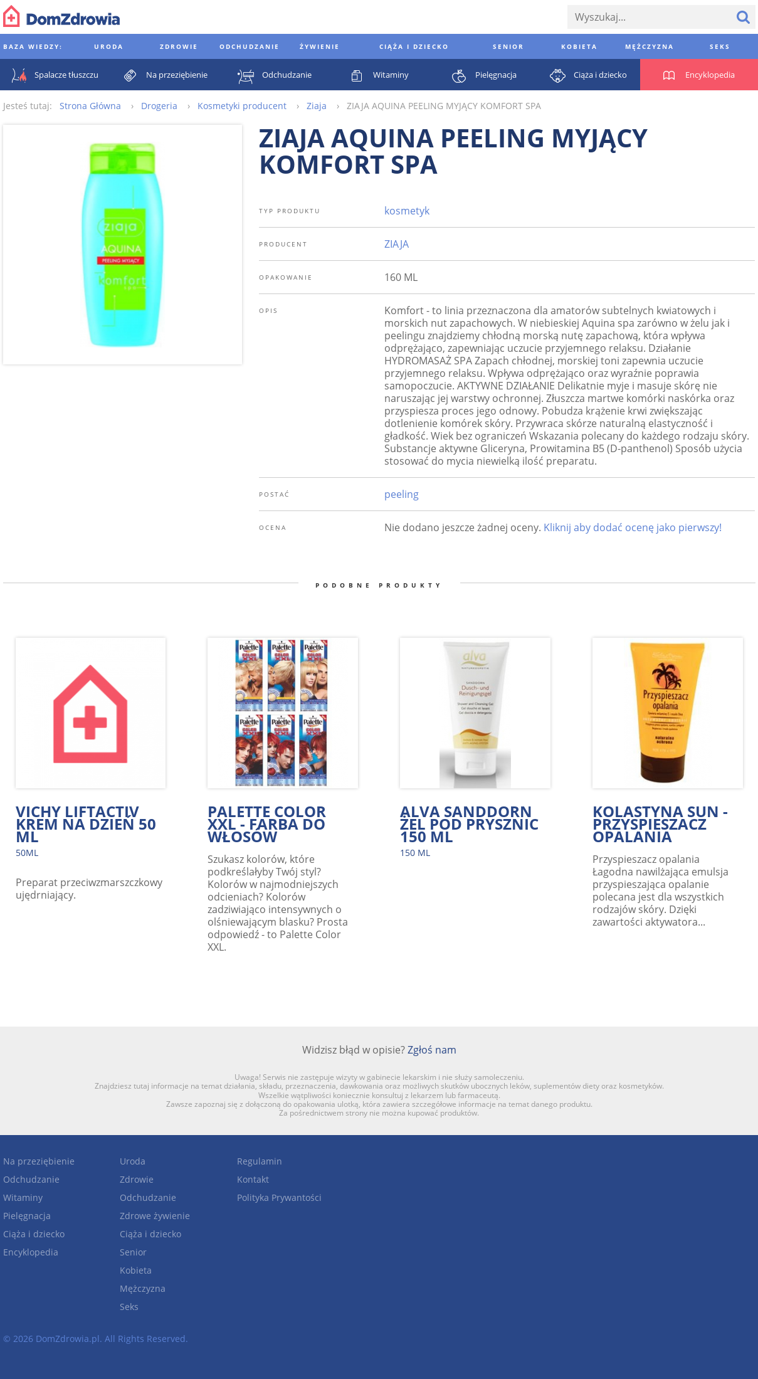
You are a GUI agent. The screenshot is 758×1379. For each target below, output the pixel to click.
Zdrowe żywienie (155, 1216)
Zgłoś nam (432, 1050)
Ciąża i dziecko (34, 1234)
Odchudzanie (31, 1179)
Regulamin (259, 1161)
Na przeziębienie (39, 1161)
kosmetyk (406, 211)
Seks (129, 1307)
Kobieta (136, 1270)
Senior (133, 1252)
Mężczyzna (143, 1288)
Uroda (132, 1161)
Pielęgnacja (27, 1216)
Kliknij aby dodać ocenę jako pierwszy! (633, 527)
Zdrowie (137, 1179)
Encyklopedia (30, 1252)
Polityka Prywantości (279, 1197)
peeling (401, 494)
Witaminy (23, 1197)
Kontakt (253, 1179)
